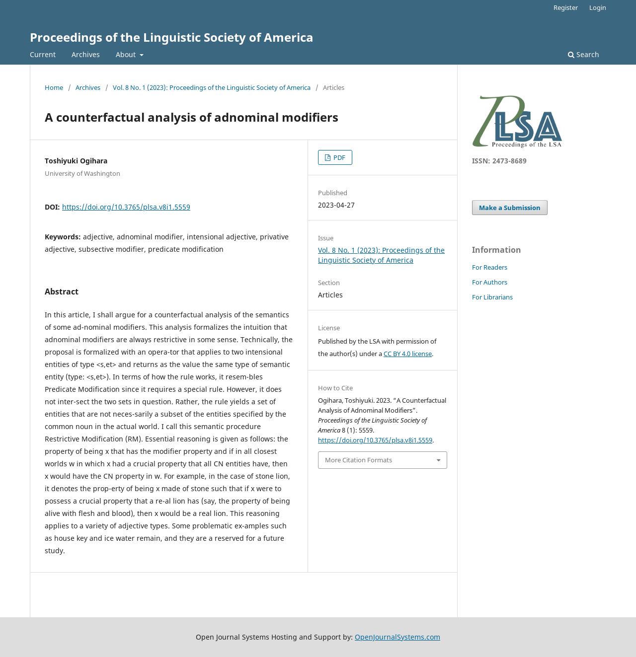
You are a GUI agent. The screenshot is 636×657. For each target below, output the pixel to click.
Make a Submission (510, 207)
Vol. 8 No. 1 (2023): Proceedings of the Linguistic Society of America (212, 87)
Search (583, 54)
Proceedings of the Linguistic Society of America (172, 37)
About (127, 54)
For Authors (489, 282)
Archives (86, 54)
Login (597, 7)
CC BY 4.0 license (408, 353)
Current (43, 54)
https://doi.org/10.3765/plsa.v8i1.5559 (126, 207)
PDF (338, 157)
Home (54, 87)
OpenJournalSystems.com (397, 637)
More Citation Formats (358, 459)
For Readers (489, 267)
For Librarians (492, 296)
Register (566, 7)
